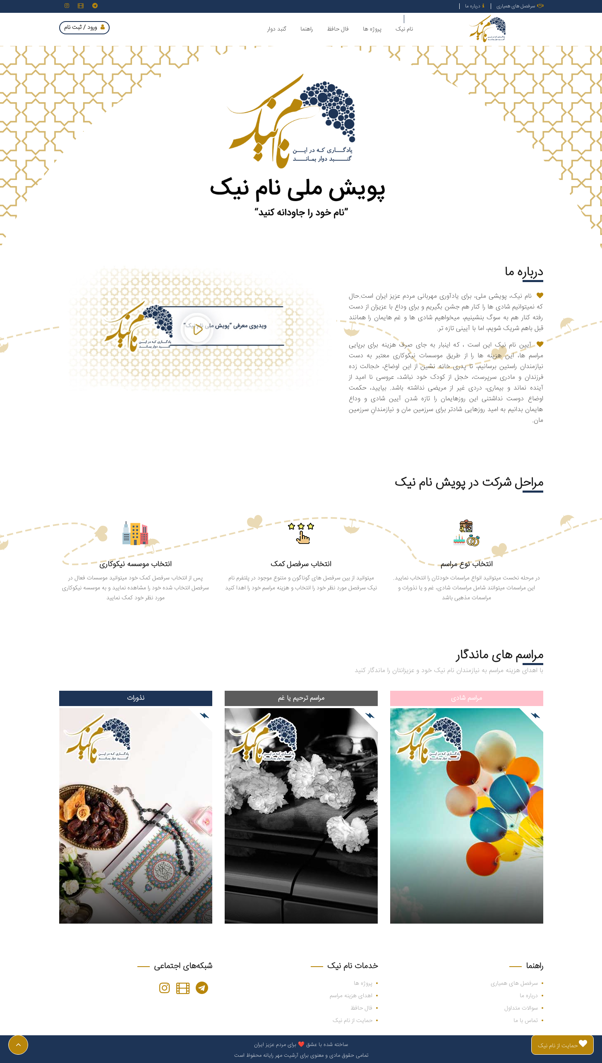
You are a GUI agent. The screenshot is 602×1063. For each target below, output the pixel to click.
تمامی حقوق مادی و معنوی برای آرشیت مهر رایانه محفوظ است (301, 1055)
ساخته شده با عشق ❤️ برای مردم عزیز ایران (301, 1045)
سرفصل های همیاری (519, 6)
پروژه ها (363, 983)
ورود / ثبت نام (84, 27)
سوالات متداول (521, 1008)
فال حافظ (361, 1008)
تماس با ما (525, 1020)
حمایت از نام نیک (352, 1020)
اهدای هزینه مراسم (351, 996)
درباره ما (474, 6)
